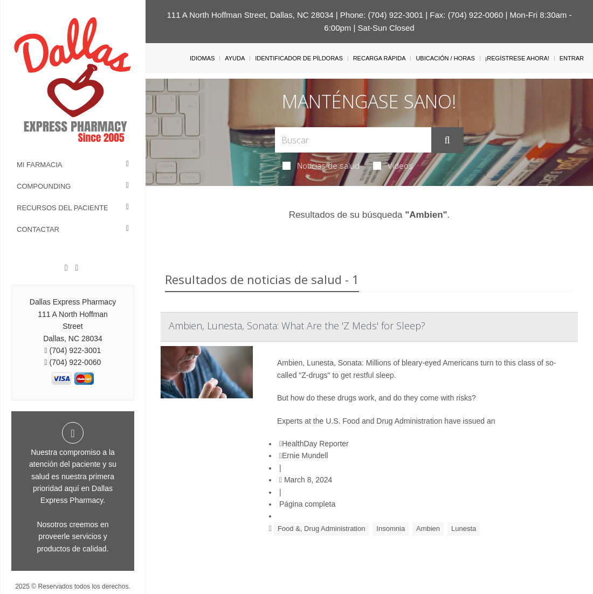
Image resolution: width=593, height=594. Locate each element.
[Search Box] (353, 140)
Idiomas (202, 58)
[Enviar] (447, 140)
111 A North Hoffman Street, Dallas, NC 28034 (250, 14)
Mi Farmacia (40, 165)
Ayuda (235, 58)
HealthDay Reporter (314, 443)
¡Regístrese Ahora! (517, 58)
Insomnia (390, 528)
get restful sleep (367, 375)
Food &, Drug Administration (322, 528)
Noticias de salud (321, 165)
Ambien (428, 528)
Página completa (307, 504)
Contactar (38, 229)
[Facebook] (66, 268)
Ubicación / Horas (445, 58)
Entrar (572, 58)
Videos (393, 165)
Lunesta (463, 528)
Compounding (44, 186)
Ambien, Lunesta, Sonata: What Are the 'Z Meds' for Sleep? (297, 325)
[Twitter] (76, 268)
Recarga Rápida (379, 58)
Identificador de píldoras (299, 58)
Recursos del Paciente (62, 208)
